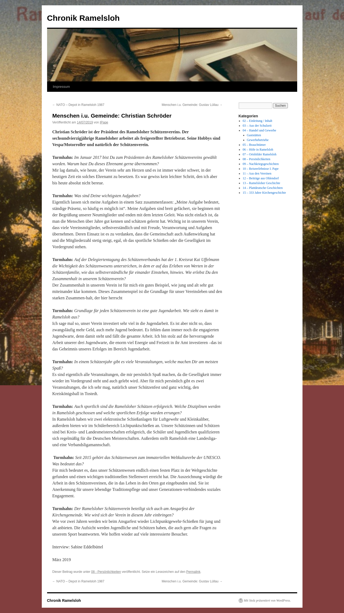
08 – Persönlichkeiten (256, 159)
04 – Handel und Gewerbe (259, 130)
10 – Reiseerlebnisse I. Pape (261, 169)
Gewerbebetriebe (258, 140)
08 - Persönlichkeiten (106, 572)
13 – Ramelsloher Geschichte (261, 183)
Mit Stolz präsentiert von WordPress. (267, 600)
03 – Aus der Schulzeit (257, 125)
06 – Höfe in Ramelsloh (258, 149)
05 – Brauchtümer (254, 145)
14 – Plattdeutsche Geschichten (263, 188)
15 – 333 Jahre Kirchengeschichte (264, 192)
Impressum (61, 87)
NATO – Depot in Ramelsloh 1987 (78, 105)
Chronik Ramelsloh (83, 18)
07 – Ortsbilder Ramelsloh (259, 154)
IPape (104, 122)
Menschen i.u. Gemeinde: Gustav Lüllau (192, 105)
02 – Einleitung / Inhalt (257, 121)
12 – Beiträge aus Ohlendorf (261, 178)
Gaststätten (254, 135)
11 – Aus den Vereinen (257, 173)
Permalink (193, 572)
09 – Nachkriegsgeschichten (261, 164)
